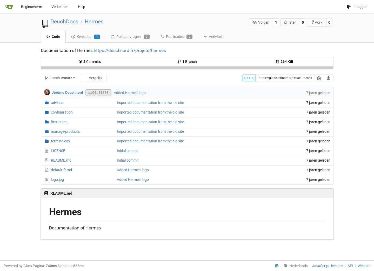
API (350, 266)
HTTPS (249, 78)
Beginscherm (31, 7)
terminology (60, 141)
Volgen (260, 22)
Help (81, 7)
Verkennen (60, 7)
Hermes (94, 21)
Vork (316, 22)
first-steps (59, 122)
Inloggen (357, 7)
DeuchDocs (64, 21)
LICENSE (58, 151)
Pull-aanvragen (130, 37)
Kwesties (85, 37)
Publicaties (176, 37)
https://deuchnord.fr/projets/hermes (130, 50)
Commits (89, 62)
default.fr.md (61, 170)
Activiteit (213, 37)
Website (364, 266)
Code (53, 37)
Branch (187, 62)
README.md (61, 160)
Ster (290, 22)
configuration (62, 112)
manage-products (65, 131)
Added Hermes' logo (130, 93)
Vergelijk (95, 78)
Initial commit (128, 151)
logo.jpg (57, 179)
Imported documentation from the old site (150, 103)
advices (57, 103)
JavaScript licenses (327, 266)
